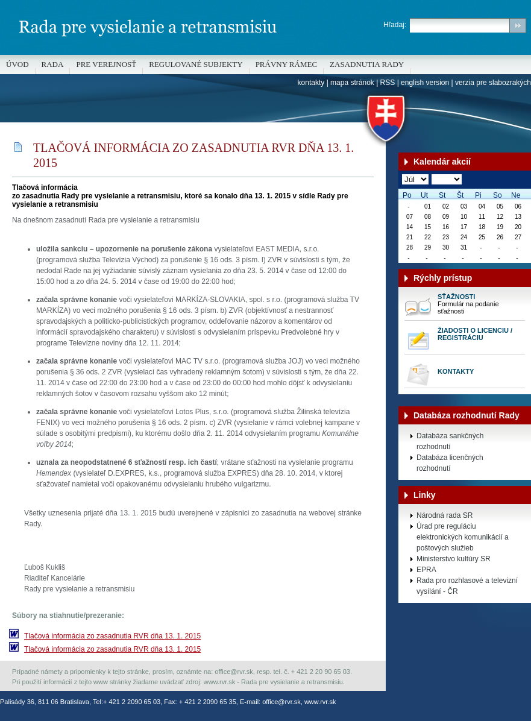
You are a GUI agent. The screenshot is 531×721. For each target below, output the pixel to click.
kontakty (311, 82)
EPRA (426, 569)
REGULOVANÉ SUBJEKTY (195, 64)
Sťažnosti (456, 296)
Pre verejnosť (106, 64)
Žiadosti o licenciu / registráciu (475, 334)
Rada (53, 64)
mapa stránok (352, 82)
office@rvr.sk (281, 701)
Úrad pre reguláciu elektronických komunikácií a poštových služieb (462, 537)
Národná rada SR (444, 515)
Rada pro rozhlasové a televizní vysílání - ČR (467, 586)
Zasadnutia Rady (367, 64)
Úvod (17, 64)
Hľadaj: (394, 24)
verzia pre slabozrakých (493, 82)
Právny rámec (286, 64)
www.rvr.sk (320, 701)
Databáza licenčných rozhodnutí (449, 463)
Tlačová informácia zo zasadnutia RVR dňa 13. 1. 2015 (112, 636)
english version (425, 82)
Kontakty (456, 371)
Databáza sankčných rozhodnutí (449, 441)
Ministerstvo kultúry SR (453, 559)
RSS (387, 82)
